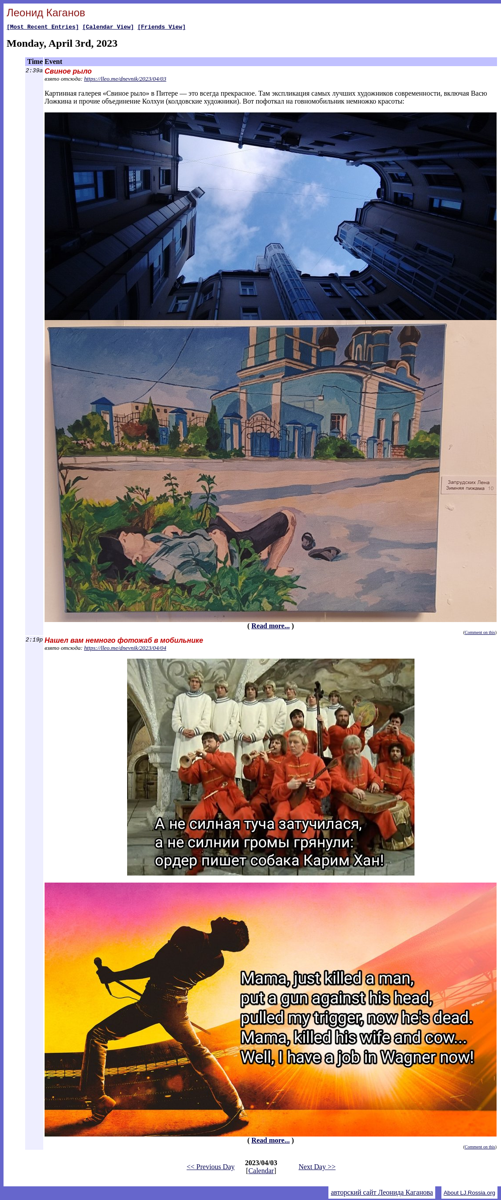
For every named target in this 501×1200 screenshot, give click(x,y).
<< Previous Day (211, 1168)
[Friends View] (161, 28)
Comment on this (480, 633)
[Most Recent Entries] (43, 28)
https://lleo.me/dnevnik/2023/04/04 (125, 649)
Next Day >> (316, 1168)
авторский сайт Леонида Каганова (382, 1193)
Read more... (271, 627)
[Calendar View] (108, 28)
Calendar (261, 1172)
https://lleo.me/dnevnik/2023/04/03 (125, 80)
